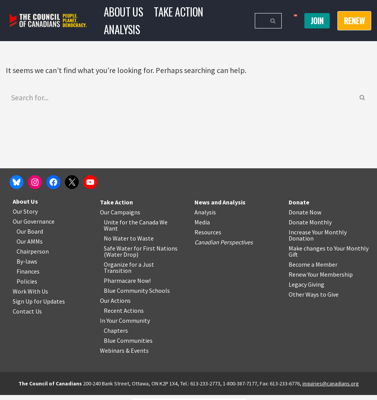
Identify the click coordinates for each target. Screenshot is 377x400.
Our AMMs (30, 246)
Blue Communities (128, 345)
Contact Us (27, 316)
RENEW (354, 21)
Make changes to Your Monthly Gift (329, 256)
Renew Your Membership (321, 279)
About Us (123, 12)
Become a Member (313, 269)
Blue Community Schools (137, 295)
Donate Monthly (310, 227)
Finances (28, 276)
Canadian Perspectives (223, 247)
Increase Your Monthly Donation (318, 240)
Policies (27, 286)
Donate (299, 207)
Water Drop (121, 259)
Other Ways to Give (314, 299)
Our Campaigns (120, 217)
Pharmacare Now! (127, 285)
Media (202, 227)
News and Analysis (220, 207)
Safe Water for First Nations (141, 253)
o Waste (143, 243)
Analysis (122, 29)
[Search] (259, 20)
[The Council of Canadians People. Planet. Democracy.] (48, 20)
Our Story (25, 216)
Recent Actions (124, 315)
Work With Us (30, 296)
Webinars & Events (124, 355)
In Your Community (125, 325)
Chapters (116, 335)
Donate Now (305, 217)
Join (317, 21)
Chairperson (33, 256)
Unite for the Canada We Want (136, 230)
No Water (117, 243)
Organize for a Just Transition (129, 272)
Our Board (30, 236)
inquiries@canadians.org (330, 388)
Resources (207, 237)
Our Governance (34, 226)
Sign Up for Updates (39, 306)
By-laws (27, 266)
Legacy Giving (306, 289)
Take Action (178, 12)
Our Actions (115, 305)
